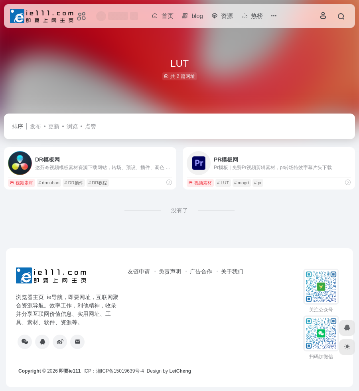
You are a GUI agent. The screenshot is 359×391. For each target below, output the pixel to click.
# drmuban (48, 182)
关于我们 (232, 271)
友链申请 (139, 271)
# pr (258, 182)
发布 (35, 126)
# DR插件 (74, 182)
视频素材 (21, 182)
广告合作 (201, 271)
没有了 (179, 210)
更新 (53, 126)
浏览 (72, 126)
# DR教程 (97, 182)
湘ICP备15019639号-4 (120, 371)
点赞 (90, 126)
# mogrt (241, 182)
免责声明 (170, 271)
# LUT (223, 182)
